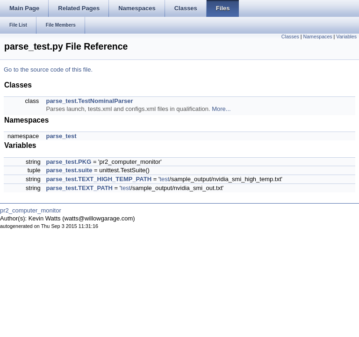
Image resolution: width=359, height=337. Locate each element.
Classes (290, 36)
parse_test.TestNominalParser (89, 100)
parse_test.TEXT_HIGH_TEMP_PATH (98, 179)
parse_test (61, 135)
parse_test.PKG (68, 161)
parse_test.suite (69, 170)
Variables (346, 36)
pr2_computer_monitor (30, 210)
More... (221, 108)
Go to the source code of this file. (48, 69)
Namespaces (317, 36)
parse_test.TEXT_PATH (79, 187)
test (164, 179)
